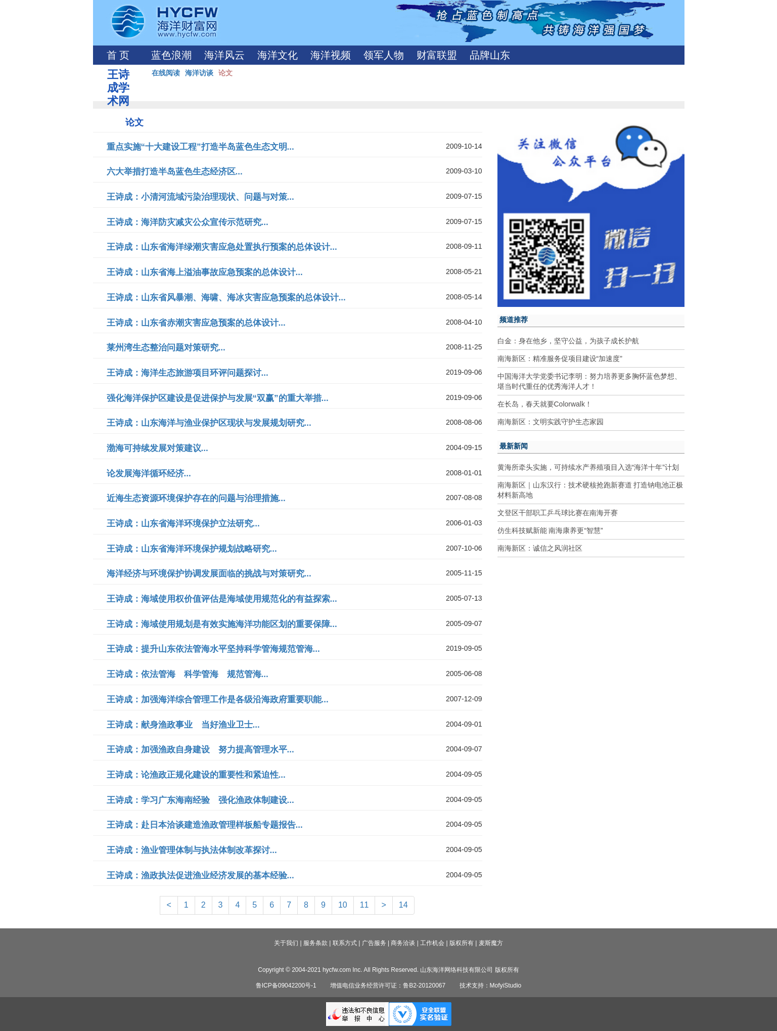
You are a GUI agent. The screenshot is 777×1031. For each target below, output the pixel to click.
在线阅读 (166, 73)
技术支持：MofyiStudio (491, 985)
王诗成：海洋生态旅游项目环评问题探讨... (187, 373)
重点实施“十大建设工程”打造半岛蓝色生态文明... (200, 147)
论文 (225, 73)
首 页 (118, 55)
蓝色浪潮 (171, 55)
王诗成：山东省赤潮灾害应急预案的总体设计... (196, 323)
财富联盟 (437, 55)
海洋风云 (224, 55)
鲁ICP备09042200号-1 (286, 985)
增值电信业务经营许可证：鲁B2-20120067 (387, 985)
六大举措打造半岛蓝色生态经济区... (175, 171)
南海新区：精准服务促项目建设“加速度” (559, 358)
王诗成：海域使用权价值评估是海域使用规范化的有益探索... (222, 599)
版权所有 (461, 943)
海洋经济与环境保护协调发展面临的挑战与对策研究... (209, 573)
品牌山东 (490, 55)
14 (403, 905)
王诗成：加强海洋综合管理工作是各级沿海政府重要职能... (218, 699)
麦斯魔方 (491, 943)
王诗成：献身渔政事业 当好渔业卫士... (183, 725)
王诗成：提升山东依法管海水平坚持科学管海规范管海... (213, 649)
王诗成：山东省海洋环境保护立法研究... (183, 523)
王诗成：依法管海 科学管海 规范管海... (187, 674)
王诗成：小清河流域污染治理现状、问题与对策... (200, 197)
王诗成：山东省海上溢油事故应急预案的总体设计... (205, 272)
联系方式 (345, 943)
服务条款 (315, 943)
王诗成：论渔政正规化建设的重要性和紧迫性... (196, 775)
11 (364, 905)
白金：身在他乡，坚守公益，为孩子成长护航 (568, 341)
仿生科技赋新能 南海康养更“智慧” (550, 530)
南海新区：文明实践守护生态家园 (550, 422)
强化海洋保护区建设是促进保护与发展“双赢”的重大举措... (218, 398)
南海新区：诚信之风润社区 (539, 548)
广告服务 (374, 943)
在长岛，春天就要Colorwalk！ (544, 404)
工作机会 (432, 943)
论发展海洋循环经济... (149, 473)
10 (342, 905)
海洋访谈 (199, 73)
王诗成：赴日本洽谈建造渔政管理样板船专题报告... (205, 825)
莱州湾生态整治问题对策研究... (166, 347)
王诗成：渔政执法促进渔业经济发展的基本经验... (200, 875)
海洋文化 (277, 55)
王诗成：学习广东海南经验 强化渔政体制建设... (200, 800)
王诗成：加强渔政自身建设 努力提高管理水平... (200, 749)
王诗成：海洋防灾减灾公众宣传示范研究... (187, 222)
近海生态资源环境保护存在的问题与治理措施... (196, 498)
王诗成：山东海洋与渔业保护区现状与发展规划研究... (209, 423)
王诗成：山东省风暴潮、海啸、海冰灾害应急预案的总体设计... (226, 297)
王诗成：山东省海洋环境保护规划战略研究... (192, 549)
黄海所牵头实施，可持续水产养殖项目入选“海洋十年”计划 (588, 467)
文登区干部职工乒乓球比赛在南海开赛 (557, 513)
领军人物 (383, 55)
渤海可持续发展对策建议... (157, 448)
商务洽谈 (403, 943)
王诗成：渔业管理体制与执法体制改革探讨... (192, 850)
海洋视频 (330, 55)
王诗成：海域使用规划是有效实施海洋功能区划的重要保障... (222, 624)
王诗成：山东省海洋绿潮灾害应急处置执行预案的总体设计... (222, 247)
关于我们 (286, 943)
